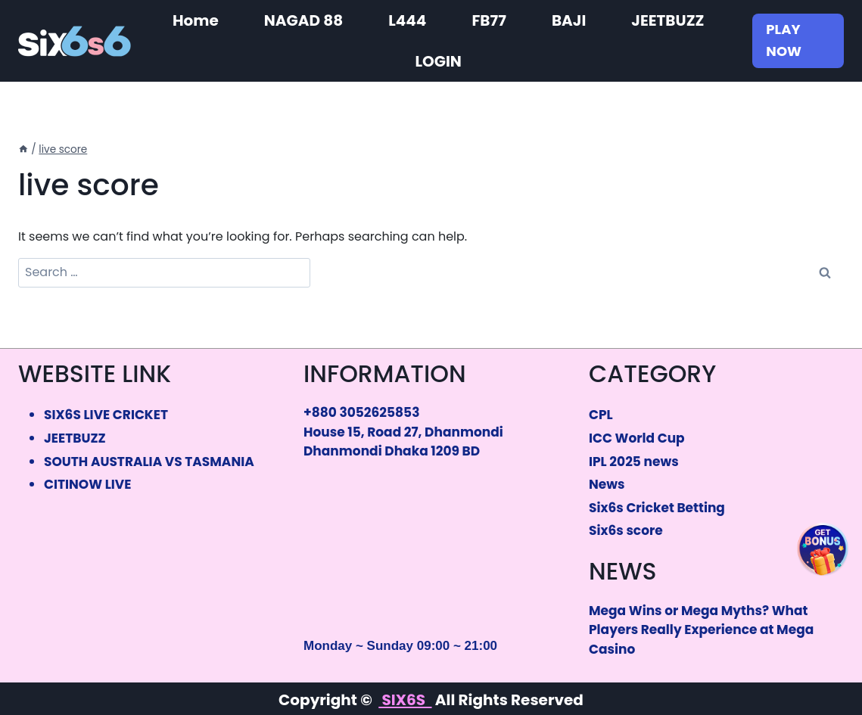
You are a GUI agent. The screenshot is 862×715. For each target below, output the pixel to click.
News (606, 484)
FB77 (488, 20)
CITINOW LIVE (87, 484)
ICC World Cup (637, 438)
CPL (601, 415)
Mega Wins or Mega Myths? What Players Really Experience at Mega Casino (701, 630)
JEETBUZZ (667, 20)
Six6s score (626, 530)
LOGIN (438, 61)
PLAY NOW (783, 40)
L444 (407, 20)
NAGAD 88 (303, 20)
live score (63, 149)
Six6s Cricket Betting (657, 508)
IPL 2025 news (634, 461)
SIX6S (404, 699)
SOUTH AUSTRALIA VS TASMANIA (149, 461)
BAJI (569, 20)
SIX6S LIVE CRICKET (106, 415)
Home (196, 20)
